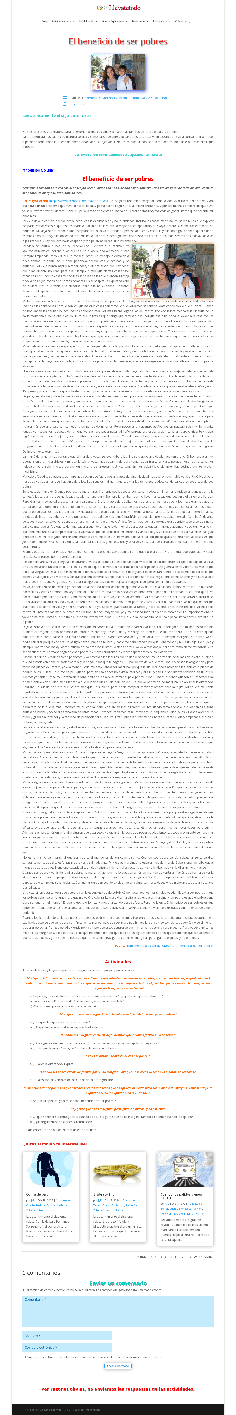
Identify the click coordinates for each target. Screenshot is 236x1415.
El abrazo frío (104, 1194)
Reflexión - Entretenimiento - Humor (148, 97)
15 (189, 1256)
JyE (32, 1200)
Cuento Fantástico (113, 1205)
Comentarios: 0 (79, 104)
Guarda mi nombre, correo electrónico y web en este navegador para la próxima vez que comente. (94, 1357)
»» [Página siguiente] (200, 1256)
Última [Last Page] (208, 1256)
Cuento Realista (35, 1205)
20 (195, 1256)
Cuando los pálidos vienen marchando (181, 1196)
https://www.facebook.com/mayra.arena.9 (78, 201)
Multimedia (138, 21)
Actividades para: (61, 21)
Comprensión (109, 97)
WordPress (92, 1409)
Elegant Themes (50, 1409)
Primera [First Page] (142, 1256)
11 (176, 1256)
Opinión (123, 97)
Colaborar (181, 21)
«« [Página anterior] (150, 1256)
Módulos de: (86, 21)
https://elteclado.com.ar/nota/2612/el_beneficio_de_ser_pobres (170, 946)
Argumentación (92, 97)
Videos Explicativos (113, 21)
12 (181, 1256)
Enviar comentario (118, 1366)
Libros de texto (162, 21)
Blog (44, 21)
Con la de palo (37, 1194)
